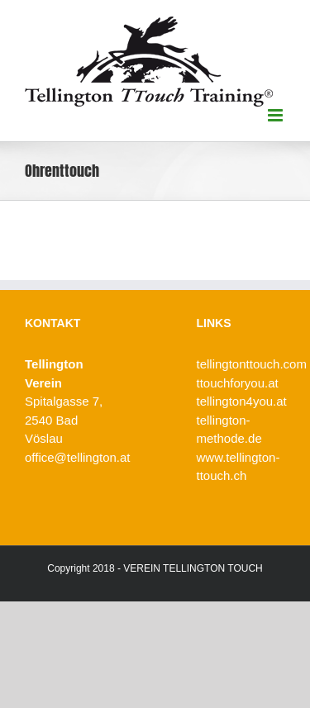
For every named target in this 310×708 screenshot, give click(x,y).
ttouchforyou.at (238, 383)
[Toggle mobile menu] (276, 115)
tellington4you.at (242, 401)
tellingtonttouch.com (252, 364)
